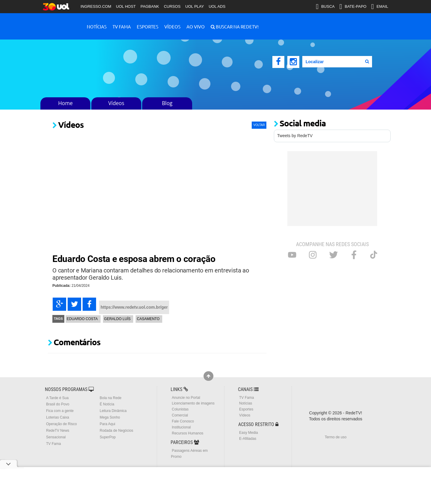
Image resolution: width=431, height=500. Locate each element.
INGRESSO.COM (96, 6)
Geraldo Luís (117, 319)
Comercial (180, 415)
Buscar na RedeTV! (237, 26)
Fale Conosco (183, 421)
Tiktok (373, 255)
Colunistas (180, 409)
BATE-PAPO (352, 6)
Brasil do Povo (57, 404)
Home (65, 103)
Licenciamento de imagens (193, 403)
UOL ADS (217, 6)
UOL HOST (126, 6)
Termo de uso (336, 437)
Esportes (147, 26)
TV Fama (122, 26)
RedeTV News (57, 430)
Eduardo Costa (82, 319)
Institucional (181, 427)
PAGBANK (150, 6)
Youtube (292, 254)
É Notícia (107, 404)
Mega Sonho (110, 417)
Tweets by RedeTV (294, 135)
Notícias (97, 26)
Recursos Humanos (187, 433)
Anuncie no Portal (186, 398)
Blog (167, 103)
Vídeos (172, 26)
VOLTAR (259, 125)
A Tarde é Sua (57, 398)
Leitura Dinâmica (113, 411)
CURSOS (172, 6)
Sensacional (56, 437)
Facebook (354, 254)
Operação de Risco (61, 424)
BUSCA (325, 6)
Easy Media (248, 433)
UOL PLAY (194, 6)
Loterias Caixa (57, 417)
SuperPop (108, 437)
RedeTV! (60, 22)
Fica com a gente (60, 411)
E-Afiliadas (247, 439)
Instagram (312, 254)
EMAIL (379, 6)
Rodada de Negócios (116, 430)
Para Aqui (107, 424)
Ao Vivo (195, 26)
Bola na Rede (111, 398)
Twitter (333, 254)
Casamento (148, 319)
